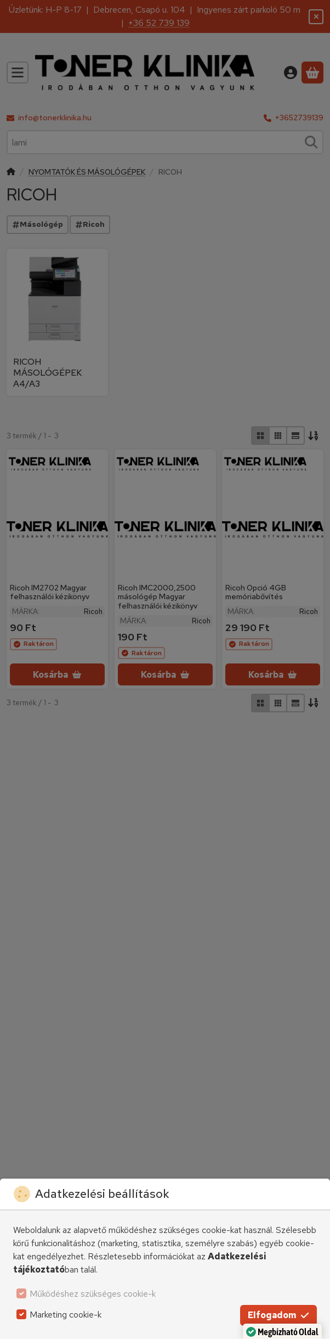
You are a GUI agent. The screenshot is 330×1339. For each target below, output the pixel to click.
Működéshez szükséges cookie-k (93, 1293)
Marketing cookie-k (65, 1314)
